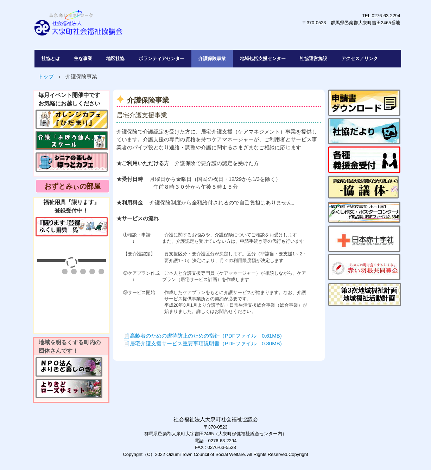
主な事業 (83, 58)
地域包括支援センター (263, 58)
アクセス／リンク (359, 58)
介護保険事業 (212, 58)
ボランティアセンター (161, 58)
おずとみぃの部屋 (72, 186)
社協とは (51, 58)
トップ (46, 76)
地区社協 (115, 58)
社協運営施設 (313, 58)
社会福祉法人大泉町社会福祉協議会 (133, 27)
